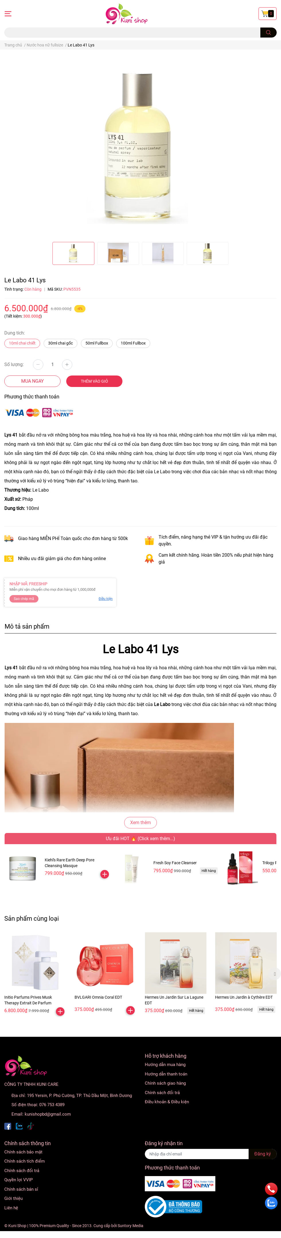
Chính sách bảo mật (23, 1152)
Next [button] (274, 973)
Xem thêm (140, 822)
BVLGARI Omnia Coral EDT (98, 997)
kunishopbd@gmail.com (48, 1114)
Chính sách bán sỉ (21, 1189)
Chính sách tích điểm (24, 1161)
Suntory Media (130, 1225)
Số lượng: (14, 364)
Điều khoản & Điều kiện (167, 1101)
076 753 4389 (52, 1104)
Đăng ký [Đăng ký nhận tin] (262, 1154)
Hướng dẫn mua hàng (165, 1064)
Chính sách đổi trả (162, 1092)
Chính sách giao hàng (165, 1083)
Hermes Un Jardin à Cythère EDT (244, 997)
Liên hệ (11, 1207)
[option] (73, 253)
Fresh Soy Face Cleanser (175, 862)
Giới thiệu (13, 1198)
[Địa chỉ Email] (211, 1154)
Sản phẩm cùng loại (31, 918)
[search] (268, 33)
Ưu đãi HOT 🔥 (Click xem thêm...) (140, 838)
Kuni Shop (17, 1225)
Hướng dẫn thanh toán (166, 1074)
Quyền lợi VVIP (18, 1179)
